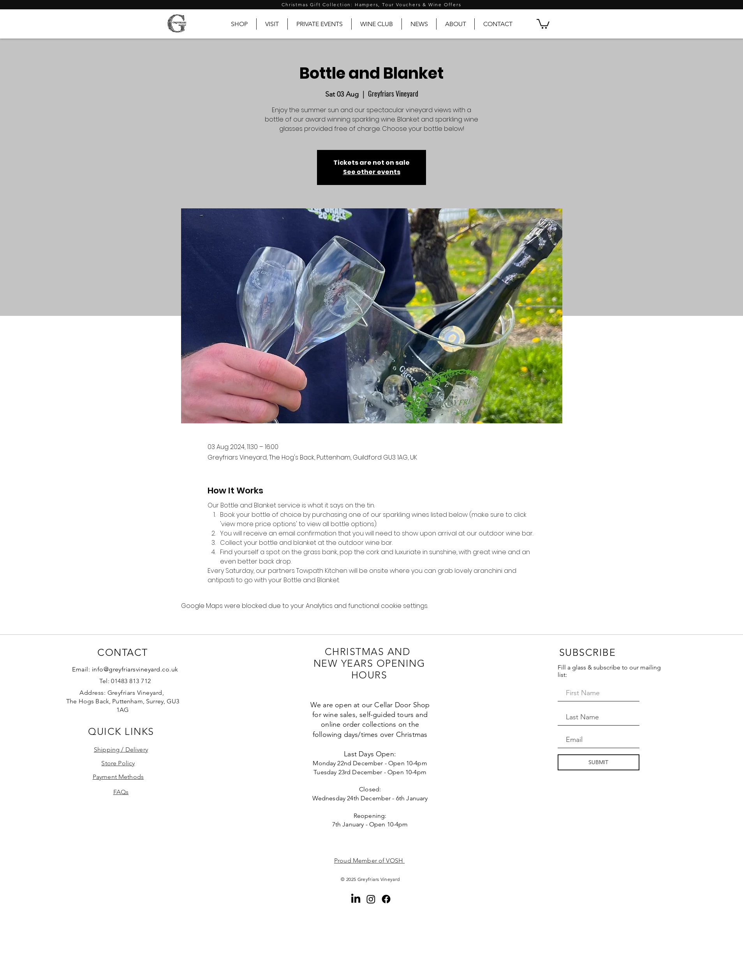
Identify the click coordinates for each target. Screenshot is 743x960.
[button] (543, 23)
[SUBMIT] (598, 762)
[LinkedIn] (355, 899)
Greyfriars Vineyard (378, 879)
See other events (371, 171)
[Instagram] (371, 899)
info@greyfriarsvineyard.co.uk (135, 669)
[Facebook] (386, 899)
